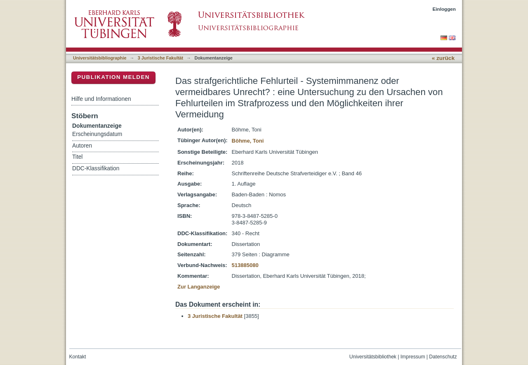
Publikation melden (113, 77)
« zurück (443, 58)
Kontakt (77, 357)
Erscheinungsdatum (97, 134)
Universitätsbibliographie (99, 57)
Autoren (82, 146)
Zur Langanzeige (198, 287)
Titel (77, 157)
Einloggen (444, 9)
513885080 (245, 265)
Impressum (413, 357)
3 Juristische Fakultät (160, 57)
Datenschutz (443, 357)
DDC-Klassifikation (95, 168)
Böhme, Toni (248, 141)
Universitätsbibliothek (372, 357)
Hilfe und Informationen (101, 98)
